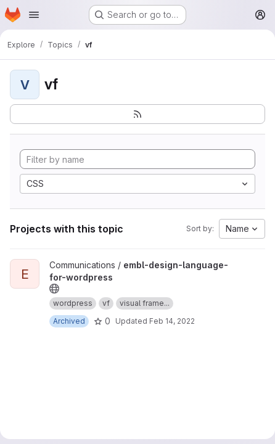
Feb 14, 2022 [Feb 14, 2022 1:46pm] (172, 321)
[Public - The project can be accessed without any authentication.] (54, 289)
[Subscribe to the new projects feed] (137, 114)
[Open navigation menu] (34, 15)
